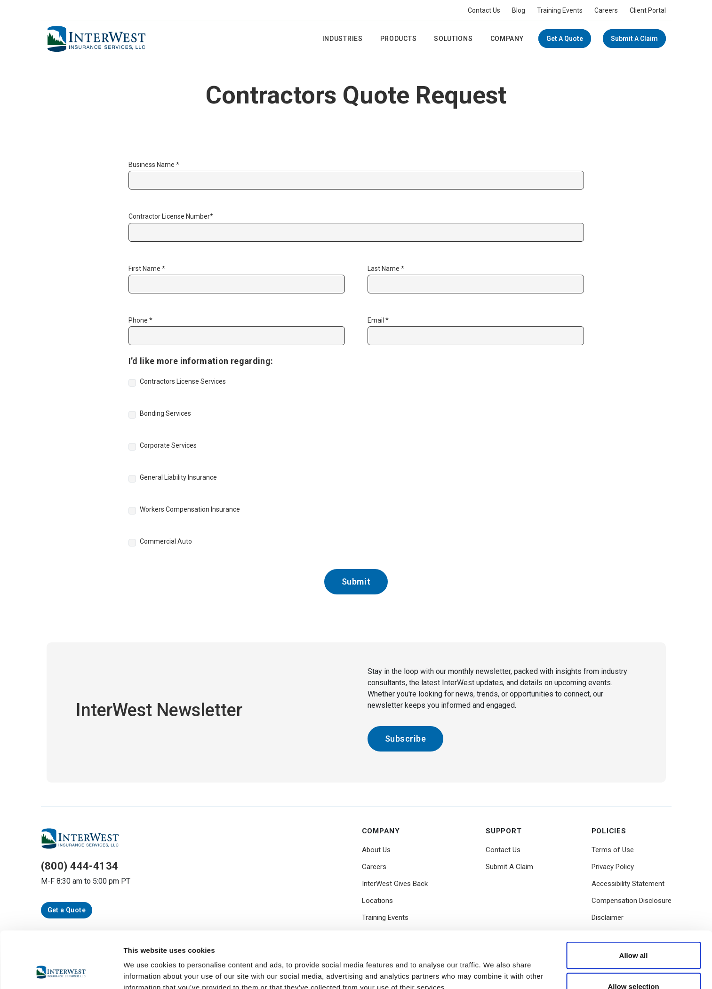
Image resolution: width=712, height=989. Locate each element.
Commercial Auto (166, 541)
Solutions (453, 38)
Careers (606, 10)
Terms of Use (613, 850)
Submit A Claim (634, 38)
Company (507, 38)
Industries (342, 38)
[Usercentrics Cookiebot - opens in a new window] (61, 971)
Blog (518, 10)
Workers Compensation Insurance (190, 509)
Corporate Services (168, 445)
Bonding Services (165, 413)
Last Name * (386, 268)
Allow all (633, 902)
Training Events (560, 10)
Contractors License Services (183, 381)
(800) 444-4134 (80, 866)
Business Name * (153, 164)
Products (398, 38)
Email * (378, 320)
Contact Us (484, 10)
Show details (494, 965)
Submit (356, 581)
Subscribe (405, 739)
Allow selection (633, 933)
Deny (633, 964)
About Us (376, 850)
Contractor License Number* (170, 216)
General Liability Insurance (178, 477)
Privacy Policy (613, 866)
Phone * (140, 320)
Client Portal (648, 10)
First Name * (146, 268)
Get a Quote (564, 38)
